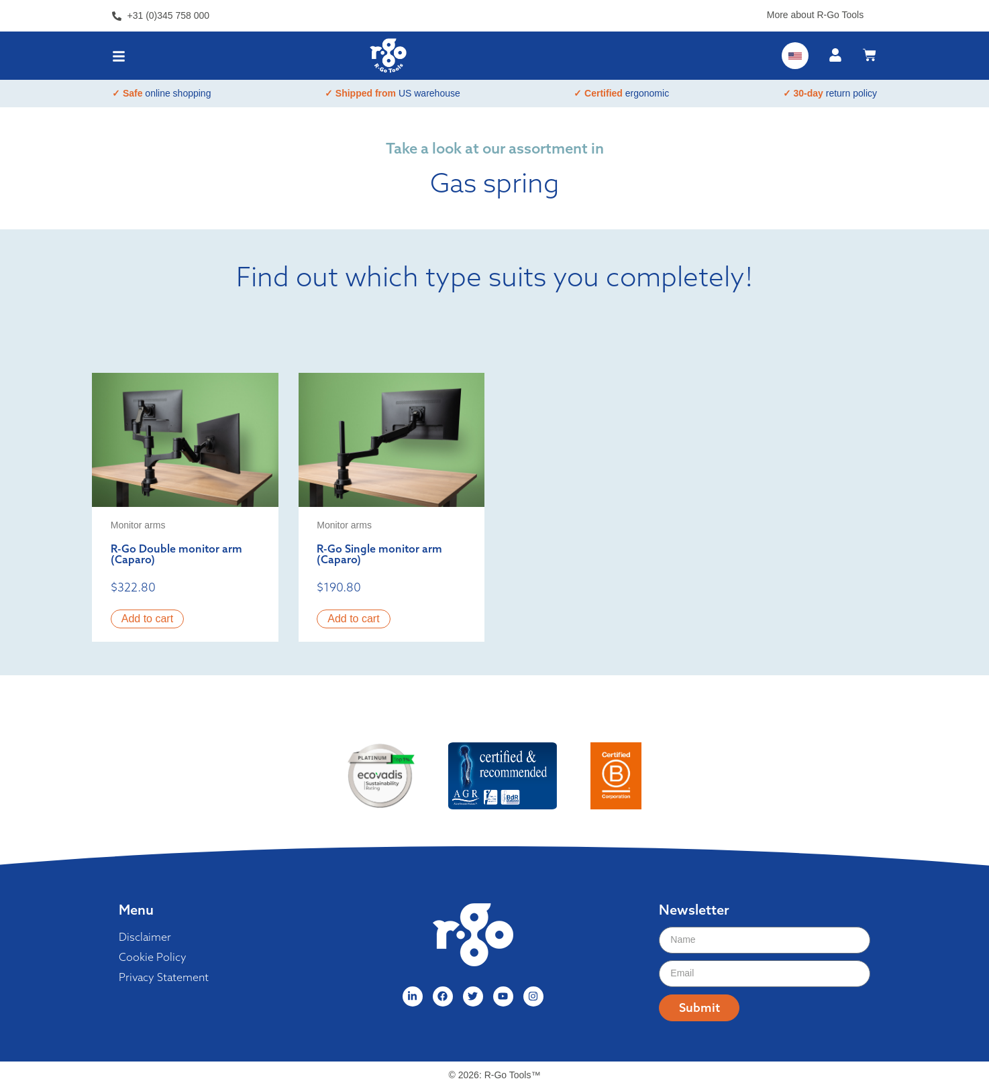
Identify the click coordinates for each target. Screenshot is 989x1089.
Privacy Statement (164, 977)
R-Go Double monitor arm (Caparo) (176, 554)
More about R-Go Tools (815, 14)
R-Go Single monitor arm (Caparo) (379, 554)
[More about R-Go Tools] (872, 12)
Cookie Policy (153, 957)
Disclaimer (145, 936)
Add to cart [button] (147, 618)
